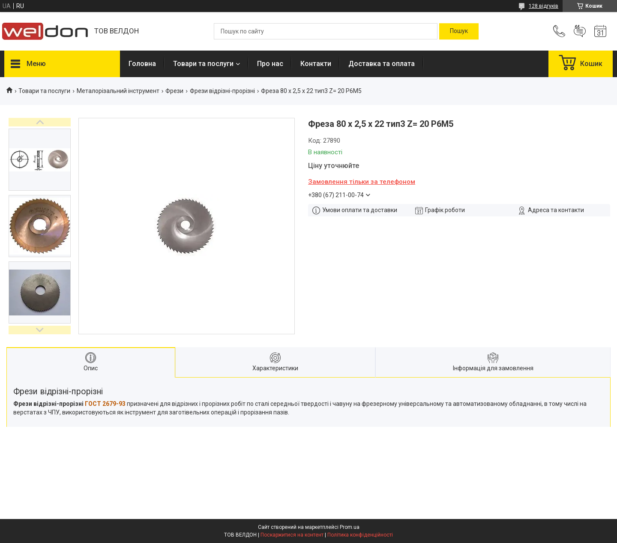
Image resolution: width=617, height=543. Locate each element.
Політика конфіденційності (360, 535)
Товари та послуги (203, 64)
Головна (142, 64)
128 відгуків (543, 6)
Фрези (174, 90)
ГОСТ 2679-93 (105, 403)
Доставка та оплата (381, 64)
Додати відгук (580, 31)
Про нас (270, 64)
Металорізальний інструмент (118, 90)
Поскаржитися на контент (292, 535)
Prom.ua (349, 527)
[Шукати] (459, 31)
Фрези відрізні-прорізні (222, 90)
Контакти (315, 64)
